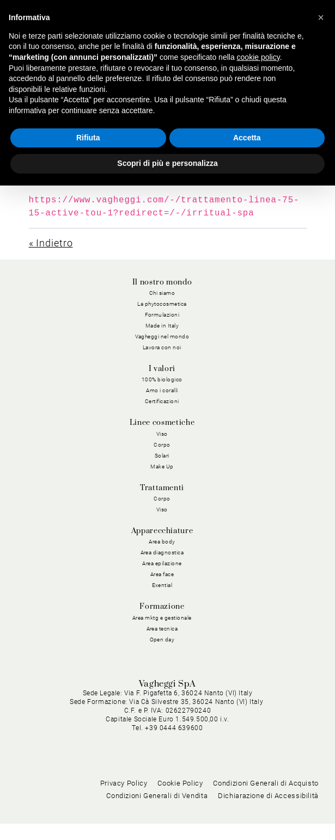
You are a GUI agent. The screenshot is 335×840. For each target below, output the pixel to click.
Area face (162, 574)
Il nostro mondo (162, 282)
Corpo (162, 445)
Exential (162, 585)
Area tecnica (162, 629)
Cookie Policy (180, 799)
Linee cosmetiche (162, 423)
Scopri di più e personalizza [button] (167, 163)
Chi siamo (162, 293)
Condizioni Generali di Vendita (157, 811)
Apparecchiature (162, 531)
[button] (321, 17)
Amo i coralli (162, 390)
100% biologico (162, 379)
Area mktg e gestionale (162, 618)
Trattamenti (162, 488)
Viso (162, 434)
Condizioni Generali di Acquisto (266, 799)
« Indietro (51, 243)
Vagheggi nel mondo (162, 336)
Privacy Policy (124, 799)
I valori (162, 369)
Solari (162, 456)
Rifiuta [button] (88, 137)
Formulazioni (162, 315)
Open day (162, 640)
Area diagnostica (162, 552)
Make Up (162, 467)
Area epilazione (162, 563)
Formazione (161, 607)
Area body (162, 542)
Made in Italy (162, 326)
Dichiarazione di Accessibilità (268, 811)
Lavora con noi (162, 347)
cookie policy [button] (258, 57)
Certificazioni (162, 401)
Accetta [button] (247, 137)
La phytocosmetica (162, 304)
